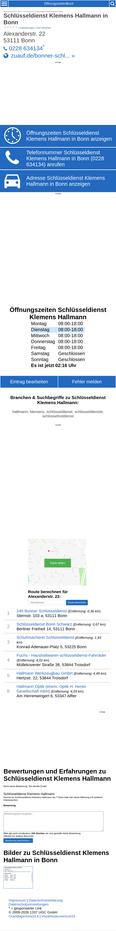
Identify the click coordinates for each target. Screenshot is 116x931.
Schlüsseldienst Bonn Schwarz (44, 624)
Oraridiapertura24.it (24, 916)
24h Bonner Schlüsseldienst (42, 611)
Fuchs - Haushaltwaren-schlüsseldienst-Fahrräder (61, 655)
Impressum (17, 900)
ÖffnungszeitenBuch (59, 3)
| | (27, 28)
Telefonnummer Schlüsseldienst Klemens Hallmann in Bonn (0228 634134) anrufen (65, 158)
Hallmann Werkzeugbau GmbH (45, 673)
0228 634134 (26, 48)
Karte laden (57, 563)
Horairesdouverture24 (58, 916)
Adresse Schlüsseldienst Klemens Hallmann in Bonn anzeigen (65, 181)
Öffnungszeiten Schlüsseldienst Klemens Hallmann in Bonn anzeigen (69, 136)
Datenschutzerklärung (46, 900)
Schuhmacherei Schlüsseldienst (45, 637)
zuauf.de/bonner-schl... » (43, 55)
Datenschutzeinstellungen (29, 904)
